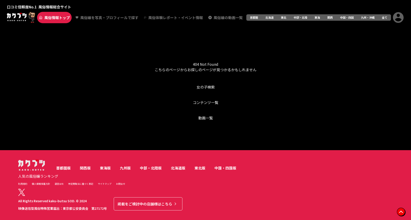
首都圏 (254, 17)
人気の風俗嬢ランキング (38, 176)
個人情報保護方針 (41, 183)
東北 (283, 17)
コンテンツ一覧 (205, 102)
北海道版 (178, 168)
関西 (330, 17)
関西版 (85, 168)
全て (384, 17)
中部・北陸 (300, 17)
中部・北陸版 (151, 168)
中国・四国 (347, 17)
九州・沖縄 (368, 17)
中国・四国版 (225, 168)
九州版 (125, 168)
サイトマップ (104, 183)
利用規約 (22, 183)
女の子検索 (206, 87)
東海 (317, 17)
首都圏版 (63, 168)
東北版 (199, 168)
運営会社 (59, 183)
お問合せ (120, 183)
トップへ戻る (206, 136)
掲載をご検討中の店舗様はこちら (148, 204)
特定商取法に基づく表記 (80, 183)
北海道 (269, 17)
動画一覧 (205, 118)
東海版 (105, 168)
